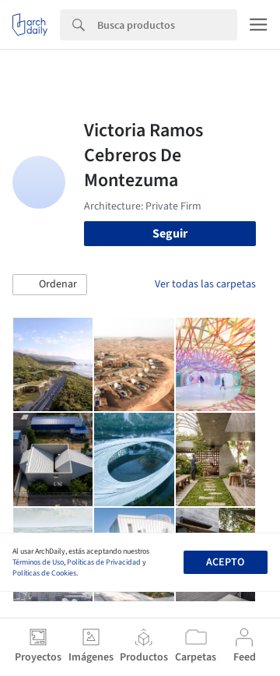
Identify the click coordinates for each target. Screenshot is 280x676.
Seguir (169, 233)
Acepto (225, 562)
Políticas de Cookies (44, 573)
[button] (49, 285)
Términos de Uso (38, 562)
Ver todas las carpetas (205, 284)
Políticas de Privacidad (104, 562)
